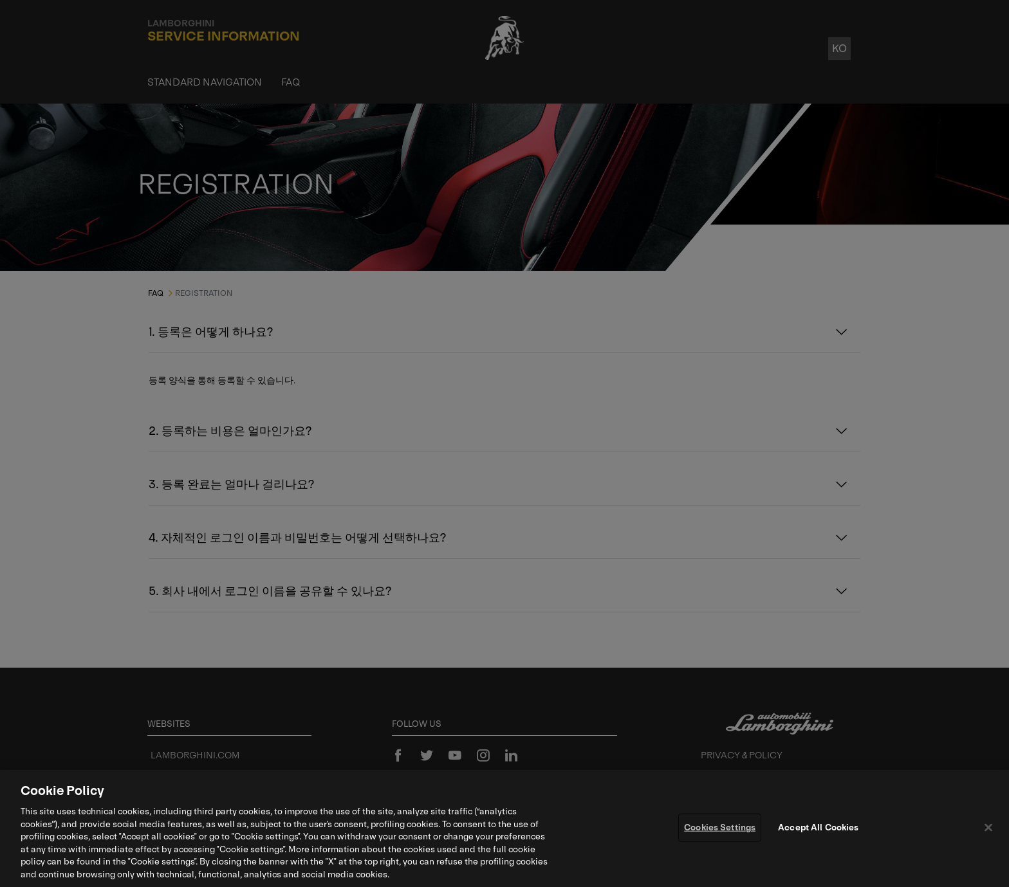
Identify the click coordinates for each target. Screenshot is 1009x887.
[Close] (988, 831)
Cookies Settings (719, 831)
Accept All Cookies (818, 831)
